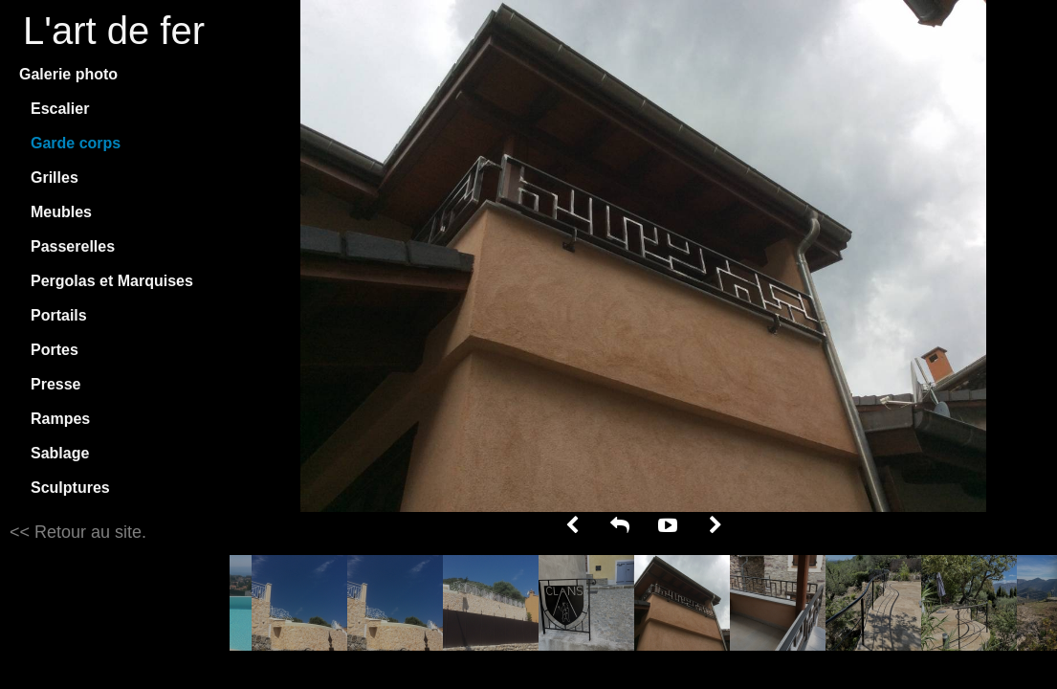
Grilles (54, 177)
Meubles (61, 212)
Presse (56, 384)
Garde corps (76, 143)
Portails (59, 315)
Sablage (60, 453)
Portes (54, 350)
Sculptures (70, 487)
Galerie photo (68, 74)
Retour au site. (88, 532)
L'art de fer (114, 31)
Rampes (60, 419)
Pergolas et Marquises (112, 281)
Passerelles (73, 246)
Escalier (60, 108)
